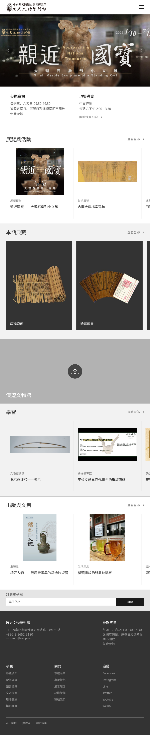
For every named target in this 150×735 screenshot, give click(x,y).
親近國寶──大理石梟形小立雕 (34, 207)
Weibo (107, 706)
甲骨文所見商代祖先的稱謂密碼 (102, 479)
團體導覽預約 (90, 117)
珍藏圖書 (87, 324)
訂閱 (130, 602)
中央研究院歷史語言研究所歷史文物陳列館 (26, 7)
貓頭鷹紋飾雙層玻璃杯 (95, 573)
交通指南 (11, 693)
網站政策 (41, 723)
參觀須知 (11, 673)
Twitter (107, 693)
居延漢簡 (16, 324)
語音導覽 (11, 686)
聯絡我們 (59, 699)
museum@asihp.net (19, 638)
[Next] (141, 50)
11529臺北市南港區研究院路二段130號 (33, 630)
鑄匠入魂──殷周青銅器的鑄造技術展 (39, 573)
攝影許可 (11, 706)
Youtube (108, 699)
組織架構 (59, 693)
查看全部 (135, 139)
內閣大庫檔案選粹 (91, 207)
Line (105, 686)
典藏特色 (59, 680)
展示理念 (59, 686)
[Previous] (8, 50)
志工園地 (11, 723)
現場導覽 (11, 680)
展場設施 (11, 699)
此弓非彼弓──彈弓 (25, 479)
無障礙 (26, 723)
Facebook (109, 673)
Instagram (109, 680)
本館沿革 (59, 673)
